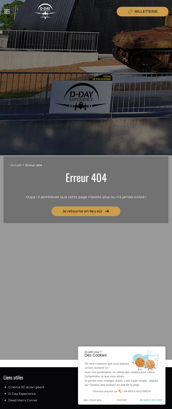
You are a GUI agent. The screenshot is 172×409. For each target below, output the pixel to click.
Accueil (16, 165)
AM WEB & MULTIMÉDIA (137, 391)
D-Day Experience (19, 393)
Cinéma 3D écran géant (23, 387)
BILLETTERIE (143, 11)
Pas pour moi (92, 400)
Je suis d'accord (151, 400)
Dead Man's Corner (20, 400)
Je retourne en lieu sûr (86, 211)
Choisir (122, 400)
